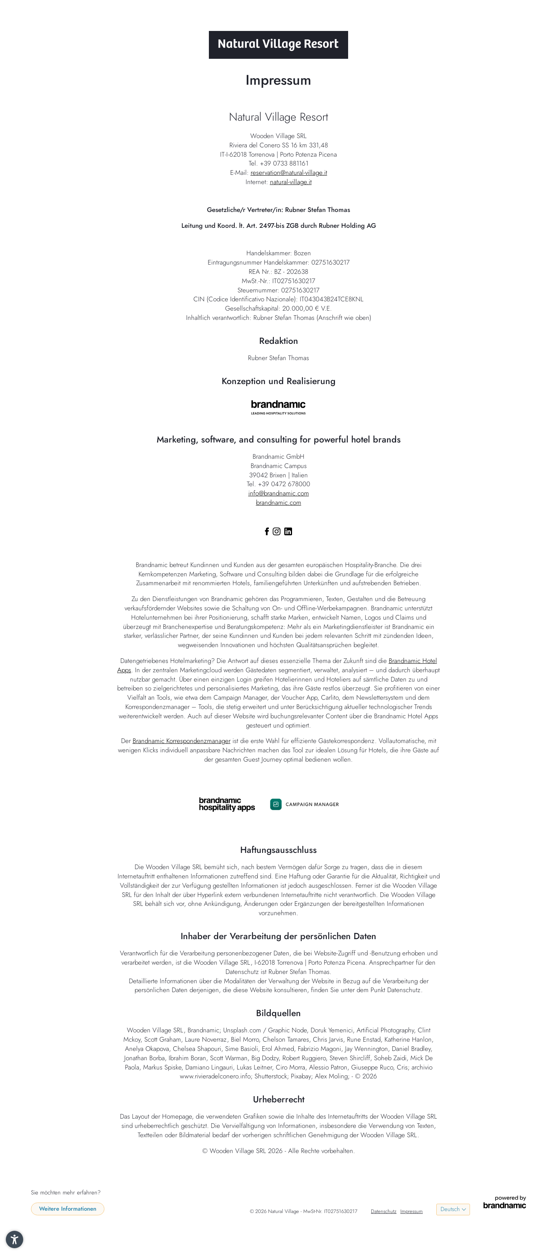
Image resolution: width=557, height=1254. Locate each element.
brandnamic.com (278, 502)
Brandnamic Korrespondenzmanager (182, 740)
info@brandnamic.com (278, 493)
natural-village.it (291, 181)
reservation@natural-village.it (289, 172)
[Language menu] (453, 1209)
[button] (14, 1239)
